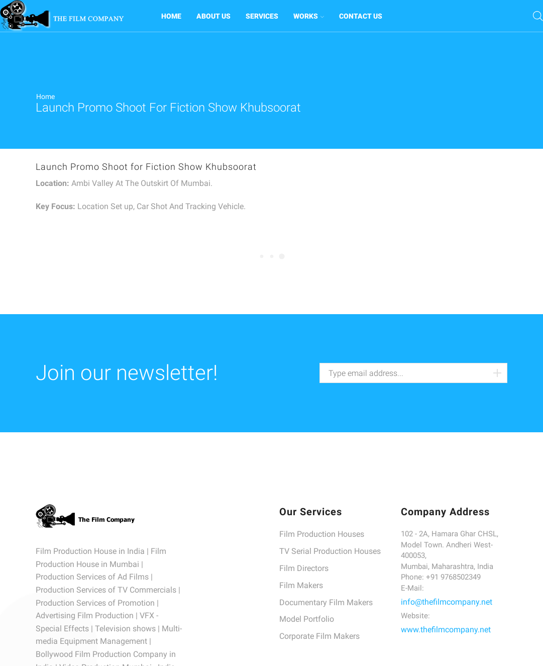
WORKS (308, 16)
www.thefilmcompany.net (446, 629)
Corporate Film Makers (319, 636)
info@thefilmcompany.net (446, 602)
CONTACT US (360, 16)
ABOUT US (213, 16)
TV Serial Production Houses (330, 551)
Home (45, 96)
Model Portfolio (306, 619)
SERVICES (262, 16)
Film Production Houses (321, 534)
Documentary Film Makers (326, 602)
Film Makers (301, 585)
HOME (171, 16)
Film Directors (304, 568)
